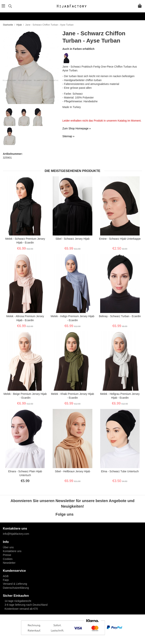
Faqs (6, 579)
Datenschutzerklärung (16, 587)
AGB (6, 576)
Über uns (8, 547)
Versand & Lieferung (15, 583)
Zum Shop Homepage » (76, 128)
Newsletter (9, 562)
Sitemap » (68, 136)
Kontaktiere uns (12, 551)
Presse (7, 554)
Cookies (8, 558)
